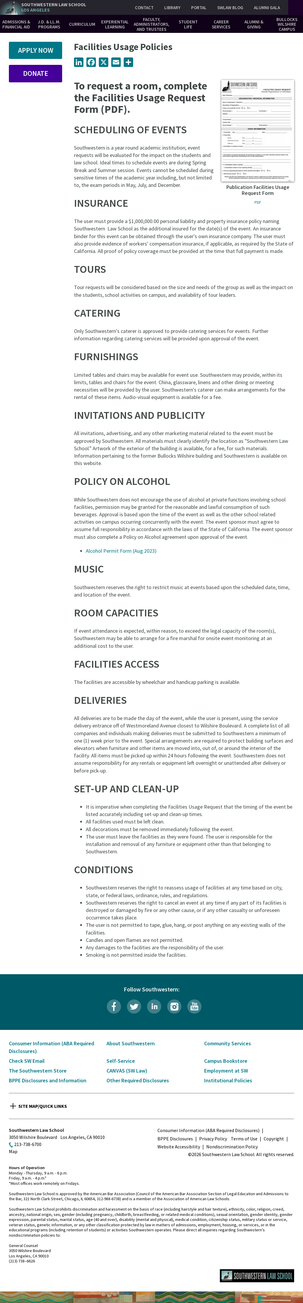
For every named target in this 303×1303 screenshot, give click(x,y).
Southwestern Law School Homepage (257, 1276)
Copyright (274, 1139)
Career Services (221, 24)
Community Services (227, 1043)
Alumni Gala (267, 7)
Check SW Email (27, 1060)
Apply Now (35, 50)
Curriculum (82, 24)
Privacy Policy (213, 1139)
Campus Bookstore (225, 1060)
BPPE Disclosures (175, 1139)
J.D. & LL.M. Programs (49, 24)
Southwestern (53, 7)
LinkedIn (154, 1006)
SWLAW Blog (230, 7)
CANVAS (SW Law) (127, 1070)
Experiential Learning (115, 24)
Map (13, 1151)
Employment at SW (226, 1070)
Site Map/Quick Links (42, 1106)
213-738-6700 (27, 1144)
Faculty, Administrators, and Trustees (151, 24)
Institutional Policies (228, 1080)
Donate (35, 73)
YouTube (194, 1006)
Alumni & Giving (253, 24)
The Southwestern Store (38, 1070)
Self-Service (121, 1060)
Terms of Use (244, 1139)
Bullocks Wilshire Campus (286, 24)
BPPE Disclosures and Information (47, 1080)
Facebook (114, 1006)
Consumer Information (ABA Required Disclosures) (208, 1130)
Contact (144, 7)
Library (172, 7)
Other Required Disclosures (138, 1080)
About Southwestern (131, 1043)
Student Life (188, 24)
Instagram (174, 1006)
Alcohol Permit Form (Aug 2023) (121, 550)
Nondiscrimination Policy (232, 1147)
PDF (257, 202)
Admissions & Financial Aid (16, 24)
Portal (199, 7)
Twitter (134, 1006)
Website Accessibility (178, 1147)
